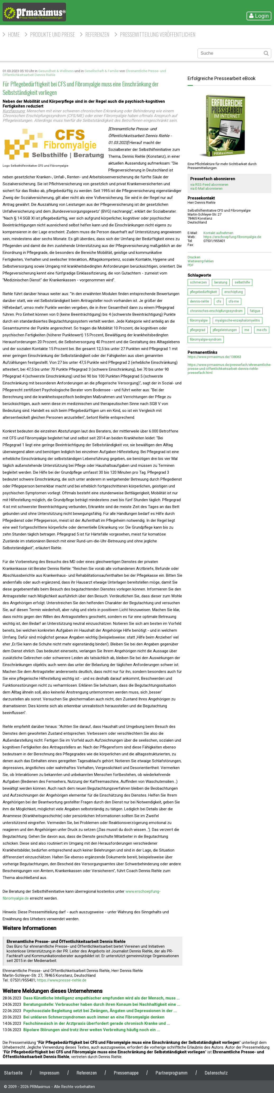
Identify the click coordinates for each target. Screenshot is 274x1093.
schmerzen (198, 282)
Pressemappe (126, 1072)
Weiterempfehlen (201, 261)
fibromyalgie (199, 320)
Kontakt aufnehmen (218, 233)
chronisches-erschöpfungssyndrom (216, 311)
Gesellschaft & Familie (102, 71)
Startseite (13, 1072)
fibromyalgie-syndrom (205, 339)
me (246, 330)
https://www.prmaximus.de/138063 (214, 357)
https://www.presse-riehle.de (61, 980)
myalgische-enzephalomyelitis (237, 320)
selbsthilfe (242, 282)
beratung (220, 282)
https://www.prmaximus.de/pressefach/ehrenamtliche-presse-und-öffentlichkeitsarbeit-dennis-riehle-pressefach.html (229, 369)
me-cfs (262, 330)
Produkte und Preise (52, 34)
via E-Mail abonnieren (206, 188)
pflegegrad (197, 330)
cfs (218, 301)
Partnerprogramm (172, 1072)
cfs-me (234, 301)
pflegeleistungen (225, 330)
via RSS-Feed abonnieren (209, 185)
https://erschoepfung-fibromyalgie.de (232, 237)
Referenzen (97, 34)
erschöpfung (233, 292)
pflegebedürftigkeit (203, 292)
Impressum (49, 1072)
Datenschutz (216, 1072)
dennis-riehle (199, 301)
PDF (191, 265)
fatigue (255, 311)
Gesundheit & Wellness (56, 71)
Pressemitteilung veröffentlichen (158, 34)
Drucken (194, 257)
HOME (14, 34)
